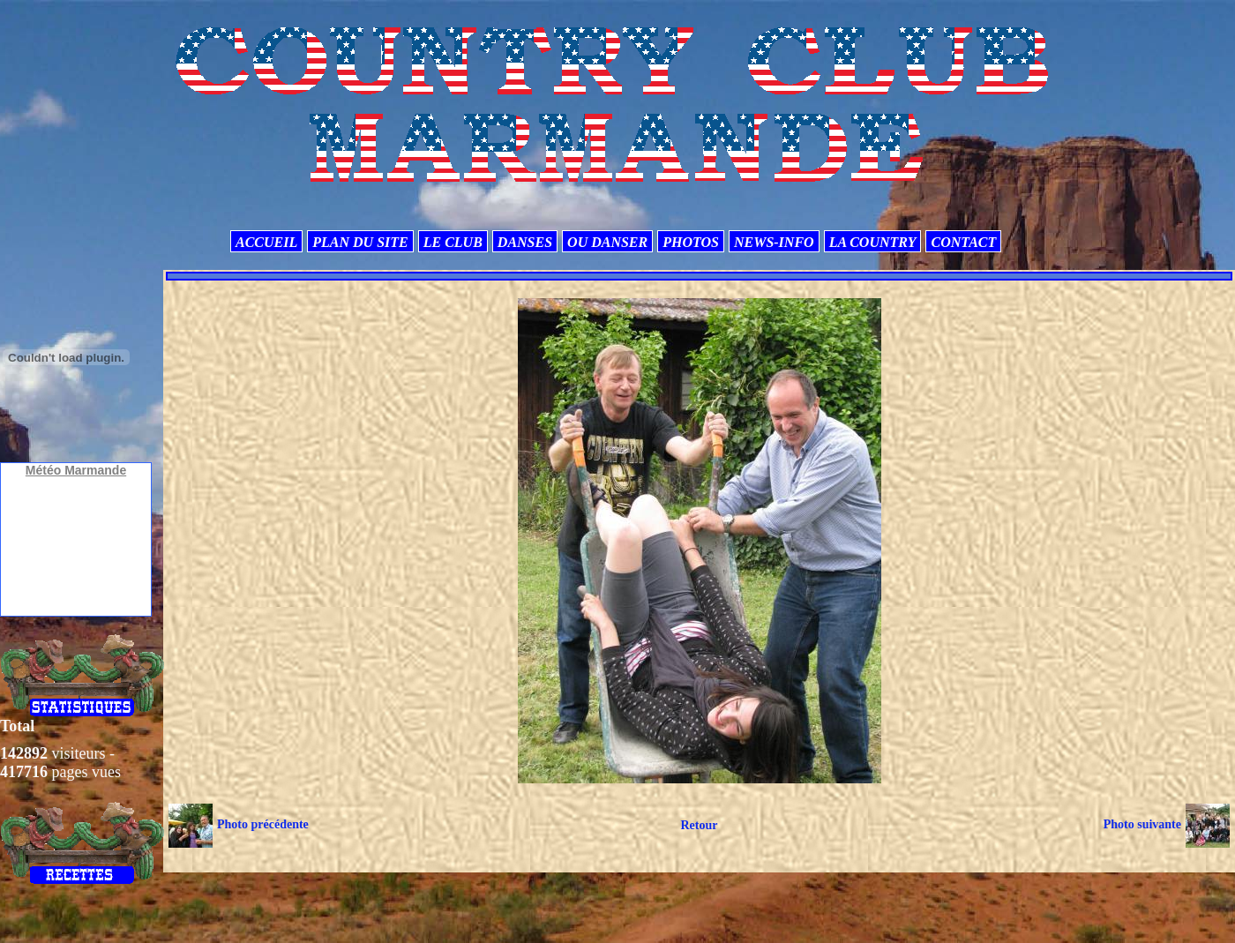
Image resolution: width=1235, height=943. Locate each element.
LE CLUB (453, 242)
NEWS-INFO (774, 242)
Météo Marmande (76, 470)
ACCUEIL (266, 242)
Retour (698, 825)
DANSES (525, 242)
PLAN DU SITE (360, 242)
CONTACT (963, 242)
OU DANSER (607, 242)
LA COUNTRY (873, 242)
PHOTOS (690, 242)
